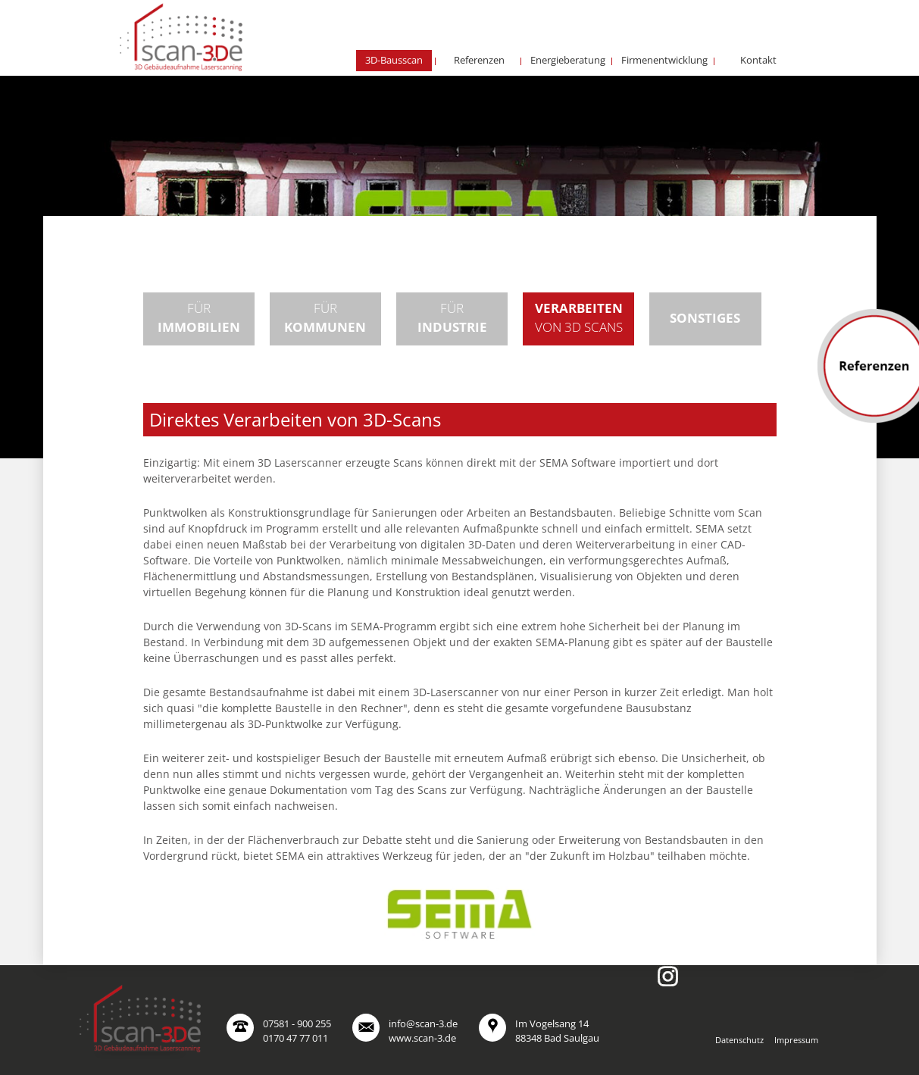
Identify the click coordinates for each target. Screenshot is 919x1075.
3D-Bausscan (394, 60)
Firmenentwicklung (664, 60)
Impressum (796, 1039)
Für (199, 317)
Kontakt (758, 60)
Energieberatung (567, 60)
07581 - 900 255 (297, 1023)
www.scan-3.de (422, 1038)
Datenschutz (739, 1039)
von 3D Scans (579, 317)
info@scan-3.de (423, 1023)
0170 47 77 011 (295, 1038)
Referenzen (479, 60)
